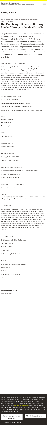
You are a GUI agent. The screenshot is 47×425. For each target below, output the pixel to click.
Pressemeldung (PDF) (9, 293)
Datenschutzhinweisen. (21, 405)
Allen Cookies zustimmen (34, 416)
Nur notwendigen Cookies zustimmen (11, 417)
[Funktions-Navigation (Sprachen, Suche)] (44, 3)
